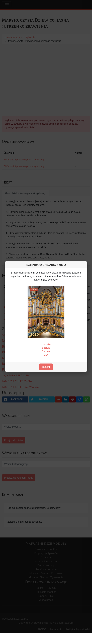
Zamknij (46, 366)
